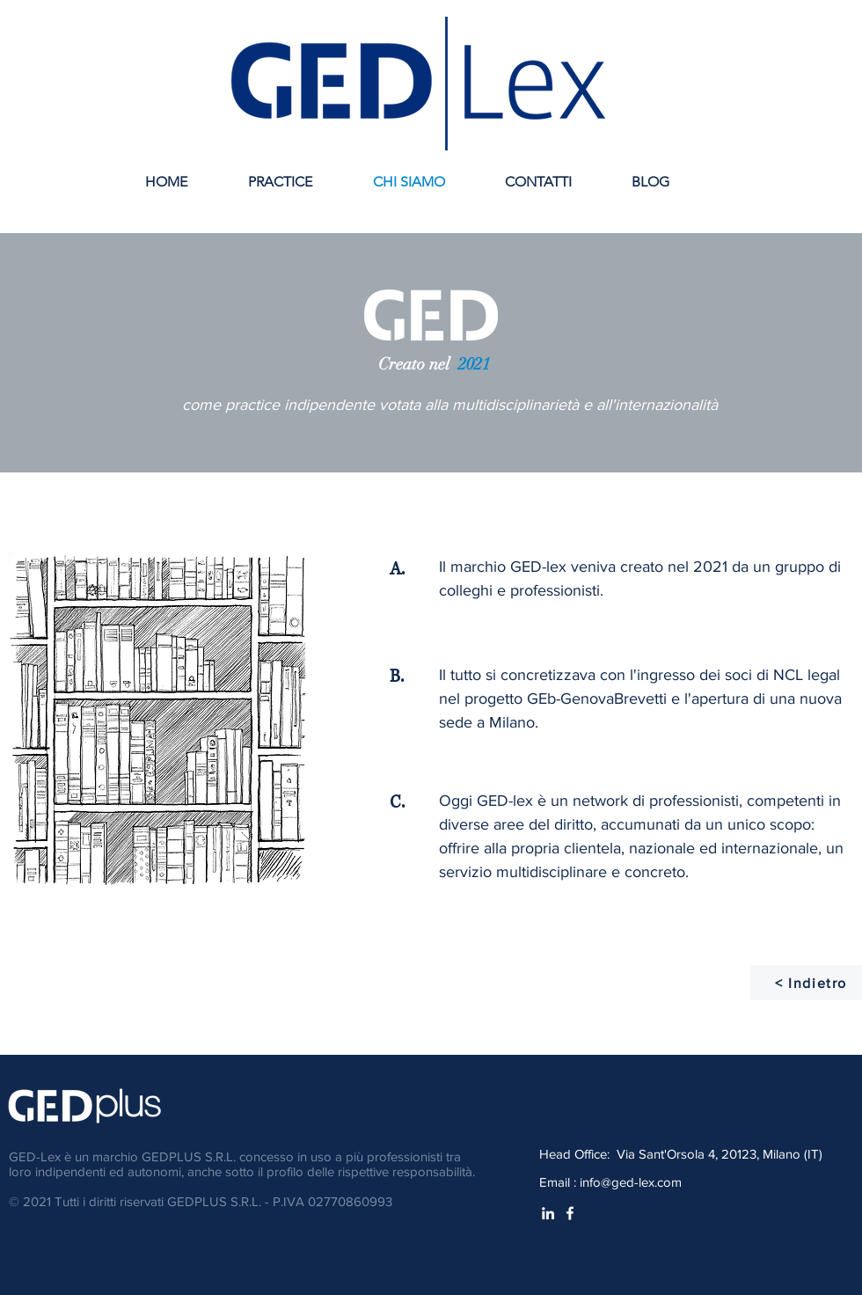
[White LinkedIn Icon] (548, 1213)
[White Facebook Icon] (570, 1213)
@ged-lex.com (641, 1181)
